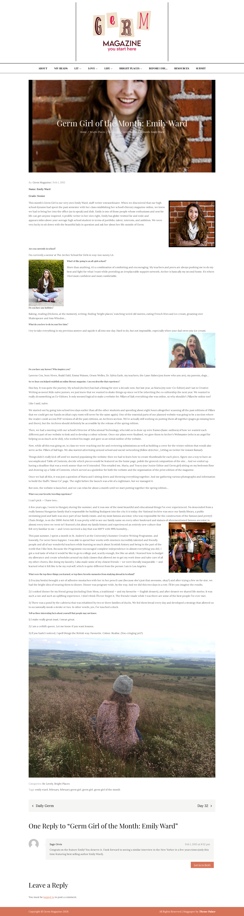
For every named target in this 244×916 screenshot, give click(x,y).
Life (108, 68)
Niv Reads (61, 68)
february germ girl (70, 789)
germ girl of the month (107, 789)
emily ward (41, 789)
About (42, 68)
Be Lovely (47, 783)
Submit (201, 68)
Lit (77, 68)
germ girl (87, 789)
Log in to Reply (202, 864)
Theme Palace (207, 911)
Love (93, 68)
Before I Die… (158, 68)
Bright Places (130, 68)
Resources (181, 68)
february (54, 789)
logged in (48, 897)
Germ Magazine (42, 182)
